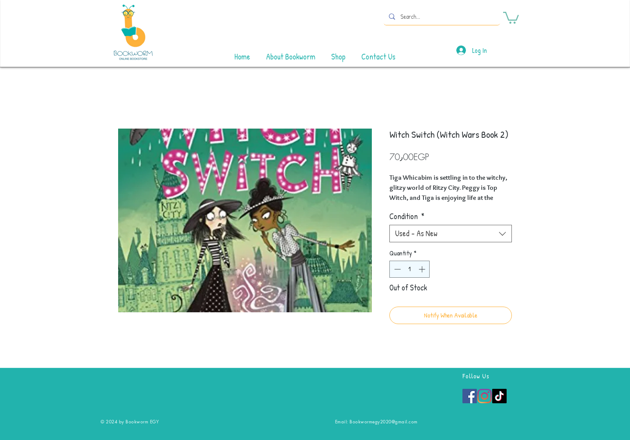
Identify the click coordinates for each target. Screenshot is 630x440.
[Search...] (441, 16)
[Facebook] (469, 396)
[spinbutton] (409, 269)
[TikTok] (499, 396)
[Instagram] (484, 396)
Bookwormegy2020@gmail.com (384, 421)
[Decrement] (396, 269)
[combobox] (450, 233)
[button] (511, 17)
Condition (406, 216)
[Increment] (423, 269)
